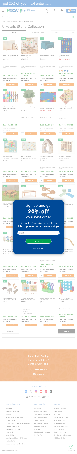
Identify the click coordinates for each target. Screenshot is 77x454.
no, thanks (38, 248)
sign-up (38, 241)
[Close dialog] (61, 202)
